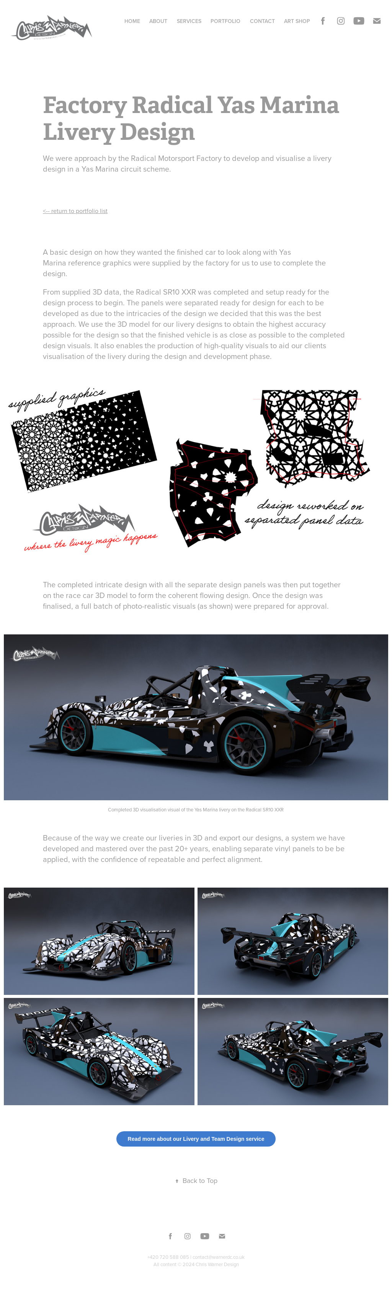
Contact (262, 21)
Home (132, 21)
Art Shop (297, 21)
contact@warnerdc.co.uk (219, 1256)
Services (189, 21)
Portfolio (225, 21)
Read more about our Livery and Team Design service (196, 1139)
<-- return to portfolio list (75, 210)
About (158, 21)
